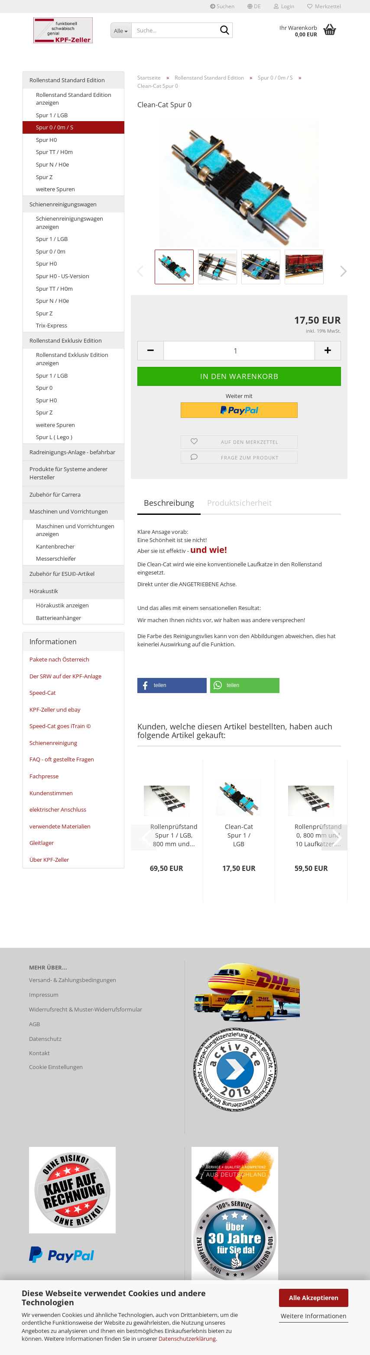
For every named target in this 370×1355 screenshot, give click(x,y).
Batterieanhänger (58, 618)
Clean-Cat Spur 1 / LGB (239, 835)
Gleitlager (41, 843)
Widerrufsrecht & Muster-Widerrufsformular (85, 1009)
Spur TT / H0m (54, 152)
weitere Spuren (55, 189)
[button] (254, 6)
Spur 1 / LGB (52, 115)
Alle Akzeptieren (313, 1298)
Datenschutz (45, 1039)
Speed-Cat (42, 693)
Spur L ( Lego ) (54, 437)
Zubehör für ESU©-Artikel (61, 574)
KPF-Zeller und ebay (55, 709)
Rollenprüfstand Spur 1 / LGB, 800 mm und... (174, 835)
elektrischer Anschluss (57, 809)
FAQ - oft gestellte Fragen (61, 759)
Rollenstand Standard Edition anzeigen (73, 99)
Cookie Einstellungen (56, 1067)
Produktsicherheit (239, 503)
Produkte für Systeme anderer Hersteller (68, 473)
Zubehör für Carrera (55, 494)
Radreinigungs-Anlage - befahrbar (72, 452)
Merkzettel (324, 6)
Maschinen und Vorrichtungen (68, 511)
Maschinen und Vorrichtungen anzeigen (75, 530)
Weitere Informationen (314, 1316)
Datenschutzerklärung (187, 1338)
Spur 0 (44, 388)
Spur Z (44, 177)
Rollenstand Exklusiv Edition (65, 340)
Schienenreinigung (53, 743)
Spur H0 (46, 140)
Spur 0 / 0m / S (54, 127)
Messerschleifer (56, 558)
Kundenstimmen (51, 793)
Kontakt (39, 1053)
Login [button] (284, 6)
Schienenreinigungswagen (63, 204)
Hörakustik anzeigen (62, 605)
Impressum (43, 995)
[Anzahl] (239, 350)
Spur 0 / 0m (50, 251)
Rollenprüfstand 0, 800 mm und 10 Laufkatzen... (318, 835)
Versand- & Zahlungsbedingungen (72, 980)
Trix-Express (51, 325)
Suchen (222, 6)
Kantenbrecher (55, 546)
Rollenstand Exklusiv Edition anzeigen (72, 359)
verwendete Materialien (60, 826)
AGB (34, 1024)
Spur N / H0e (52, 164)
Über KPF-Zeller (49, 860)
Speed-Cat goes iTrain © (60, 726)
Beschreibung (169, 503)
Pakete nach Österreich (59, 659)
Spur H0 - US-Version (62, 276)
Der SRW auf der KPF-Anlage (65, 676)
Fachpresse (43, 776)
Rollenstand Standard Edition (67, 80)
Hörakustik (43, 591)
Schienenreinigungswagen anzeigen (69, 223)
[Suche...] (120, 30)
